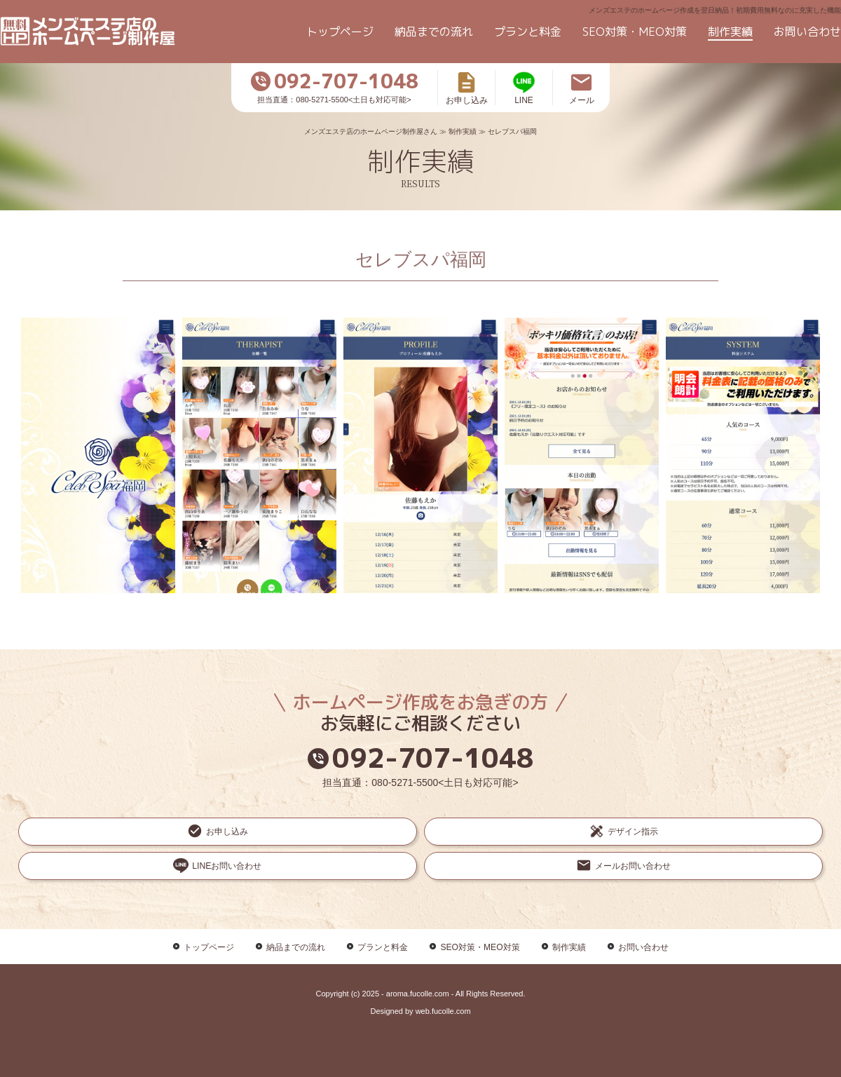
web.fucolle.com (443, 970)
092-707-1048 (421, 757)
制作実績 (730, 31)
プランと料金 (527, 31)
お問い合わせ (807, 31)
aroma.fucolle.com (417, 952)
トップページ (340, 31)
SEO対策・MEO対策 (634, 31)
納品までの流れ (434, 31)
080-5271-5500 (404, 782)
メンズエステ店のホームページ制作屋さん (370, 131)
